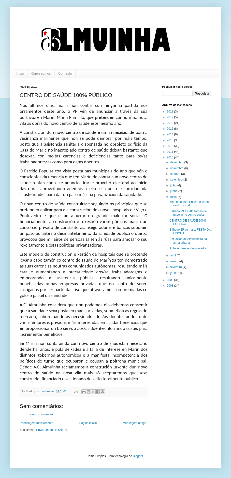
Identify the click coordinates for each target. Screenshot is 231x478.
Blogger (138, 456)
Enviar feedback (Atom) (51, 430)
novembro (177, 168)
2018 (170, 111)
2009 (170, 280)
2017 (170, 117)
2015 (170, 128)
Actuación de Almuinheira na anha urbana (188, 240)
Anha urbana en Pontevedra (188, 248)
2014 (170, 134)
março (174, 261)
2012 (170, 146)
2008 (170, 285)
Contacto (65, 73)
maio (173, 197)
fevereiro (176, 267)
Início (20, 73)
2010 (170, 157)
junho (174, 191)
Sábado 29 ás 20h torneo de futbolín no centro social (188, 213)
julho (173, 185)
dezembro (177, 162)
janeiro (175, 273)
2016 (170, 123)
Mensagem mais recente (37, 423)
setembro (176, 179)
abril (173, 255)
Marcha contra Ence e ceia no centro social (189, 203)
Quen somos (41, 73)
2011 (170, 152)
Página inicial (88, 423)
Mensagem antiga (134, 423)
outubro (175, 174)
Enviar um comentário (40, 414)
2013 (170, 140)
